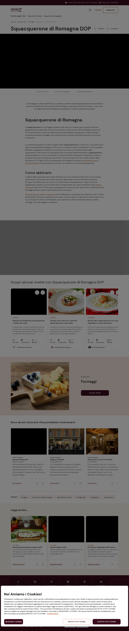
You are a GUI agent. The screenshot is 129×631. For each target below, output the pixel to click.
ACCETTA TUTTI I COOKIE (106, 622)
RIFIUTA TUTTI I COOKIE (76, 622)
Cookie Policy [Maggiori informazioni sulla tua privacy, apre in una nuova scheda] (52, 614)
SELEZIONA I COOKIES (13, 622)
